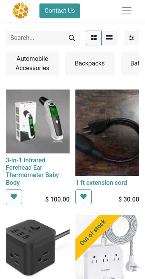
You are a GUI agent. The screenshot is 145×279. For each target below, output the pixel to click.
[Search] (72, 38)
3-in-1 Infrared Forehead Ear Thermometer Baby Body (32, 171)
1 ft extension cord (101, 182)
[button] (14, 196)
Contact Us (59, 10)
